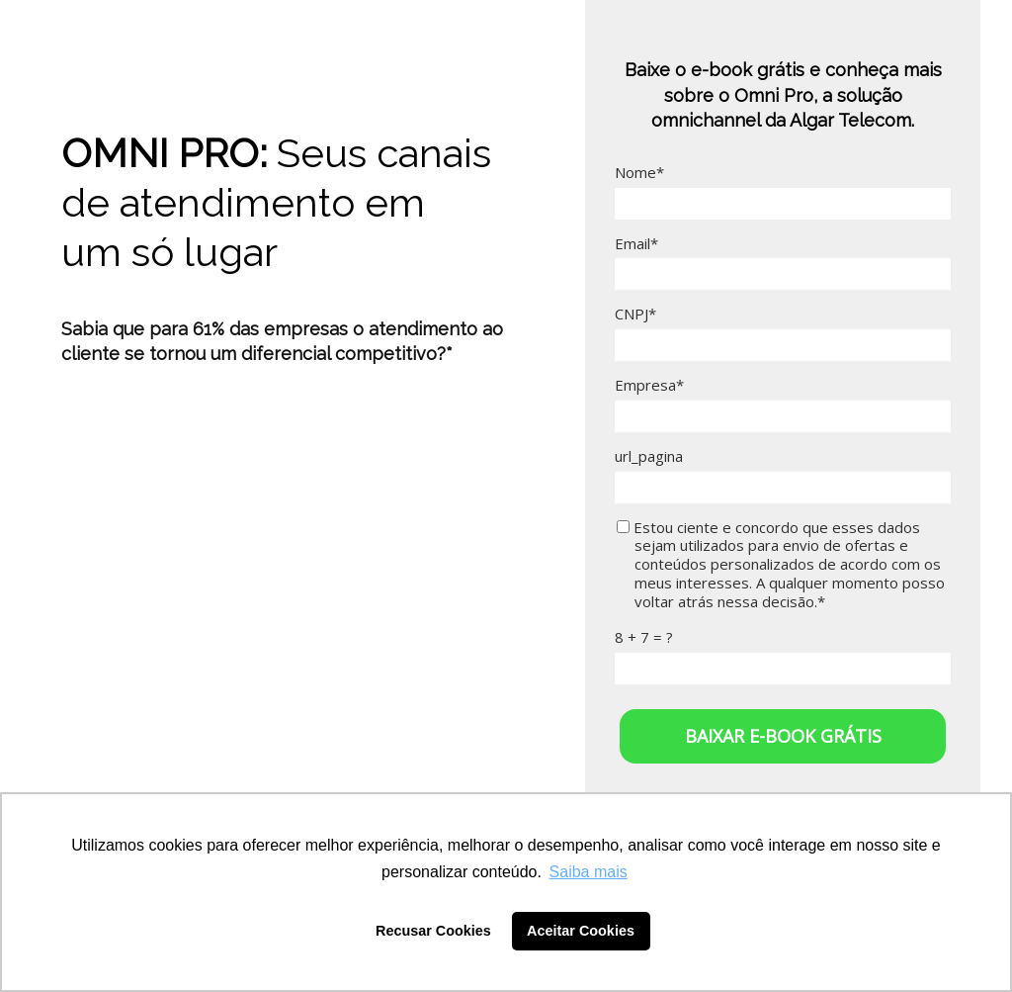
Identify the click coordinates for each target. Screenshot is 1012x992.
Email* (636, 243)
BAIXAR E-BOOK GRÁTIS (783, 736)
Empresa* (649, 385)
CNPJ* (635, 314)
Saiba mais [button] (588, 871)
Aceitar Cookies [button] (580, 931)
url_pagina (649, 456)
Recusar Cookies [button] (433, 931)
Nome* (639, 172)
